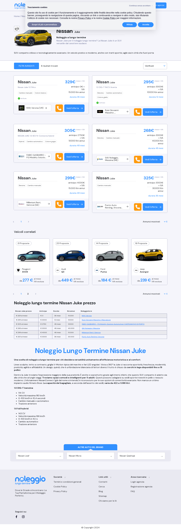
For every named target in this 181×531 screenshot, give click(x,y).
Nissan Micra (75, 455)
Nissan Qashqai (127, 455)
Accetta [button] (145, 24)
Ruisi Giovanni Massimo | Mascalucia (96, 320)
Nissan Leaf (23, 455)
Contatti (103, 481)
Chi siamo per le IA (108, 500)
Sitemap (103, 496)
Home (17, 16)
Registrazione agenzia (141, 486)
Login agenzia (137, 481)
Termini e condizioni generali (67, 481)
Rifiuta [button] (130, 24)
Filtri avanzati (26, 65)
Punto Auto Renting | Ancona (93, 337)
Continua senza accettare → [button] (141, 6)
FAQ (133, 491)
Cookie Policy (60, 486)
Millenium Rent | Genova (91, 332)
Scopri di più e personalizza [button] (44, 24)
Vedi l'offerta (74, 108)
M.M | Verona (87, 316)
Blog (101, 491)
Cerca (102, 486)
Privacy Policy (60, 491)
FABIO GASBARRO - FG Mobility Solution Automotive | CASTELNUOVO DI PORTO (113, 324)
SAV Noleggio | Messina (91, 328)
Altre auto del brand (90, 447)
